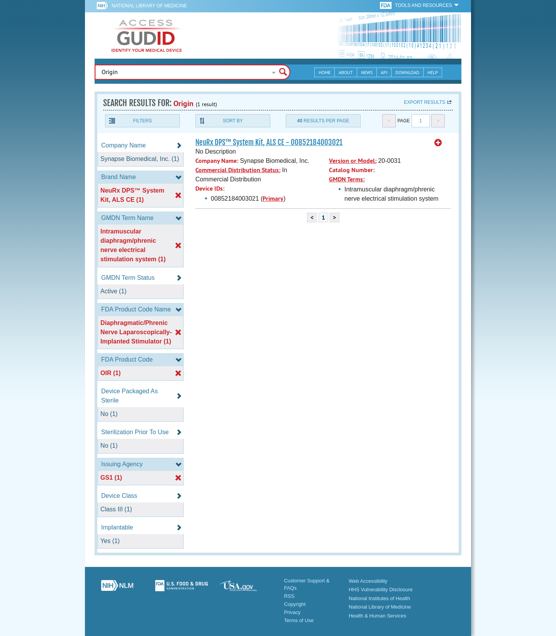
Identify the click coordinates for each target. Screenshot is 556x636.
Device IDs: (209, 188)
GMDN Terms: (346, 179)
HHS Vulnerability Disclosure (381, 589)
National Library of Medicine (149, 5)
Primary (273, 199)
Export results (424, 102)
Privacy (292, 612)
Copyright (295, 604)
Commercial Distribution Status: (237, 170)
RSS (289, 596)
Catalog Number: (352, 170)
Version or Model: (352, 161)
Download (407, 72)
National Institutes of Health (379, 598)
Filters (142, 120)
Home (325, 72)
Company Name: (216, 161)
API (384, 72)
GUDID (146, 35)
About (346, 72)
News (367, 72)
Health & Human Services (377, 616)
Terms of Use (299, 620)
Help (432, 72)
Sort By (233, 120)
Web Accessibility (368, 581)
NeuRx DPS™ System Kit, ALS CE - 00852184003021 (268, 142)
